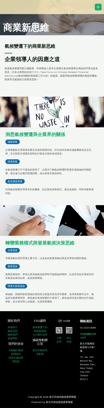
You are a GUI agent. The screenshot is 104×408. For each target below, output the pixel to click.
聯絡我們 (12, 334)
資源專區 (12, 338)
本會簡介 (12, 327)
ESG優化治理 (40, 334)
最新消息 (12, 331)
